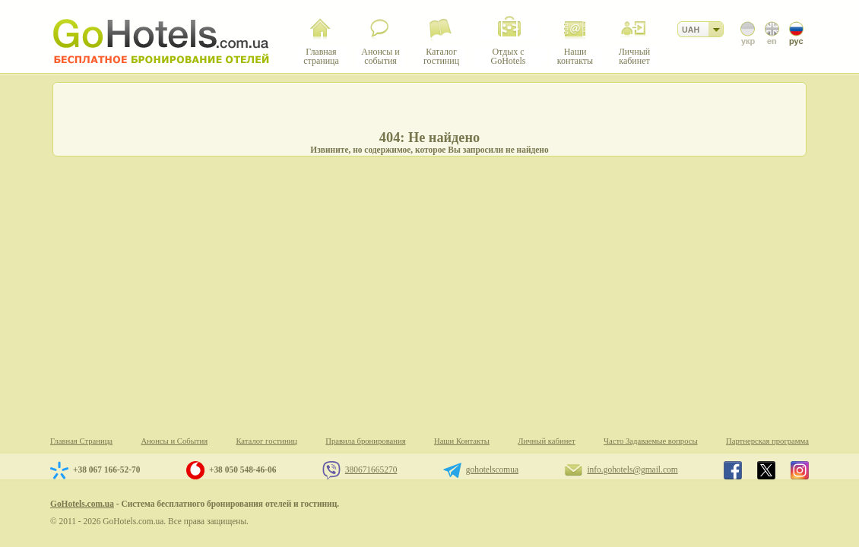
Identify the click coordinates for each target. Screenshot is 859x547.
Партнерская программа (767, 441)
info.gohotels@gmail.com (632, 469)
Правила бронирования (365, 441)
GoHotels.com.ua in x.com (766, 470)
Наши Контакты (462, 441)
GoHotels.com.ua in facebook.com (733, 470)
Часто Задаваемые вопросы (651, 441)
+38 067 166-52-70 (106, 469)
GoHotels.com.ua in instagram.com (800, 470)
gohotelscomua (492, 469)
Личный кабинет (546, 441)
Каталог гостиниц (266, 441)
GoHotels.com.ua (82, 503)
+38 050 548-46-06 (242, 469)
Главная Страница (81, 441)
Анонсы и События (174, 441)
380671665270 (371, 469)
